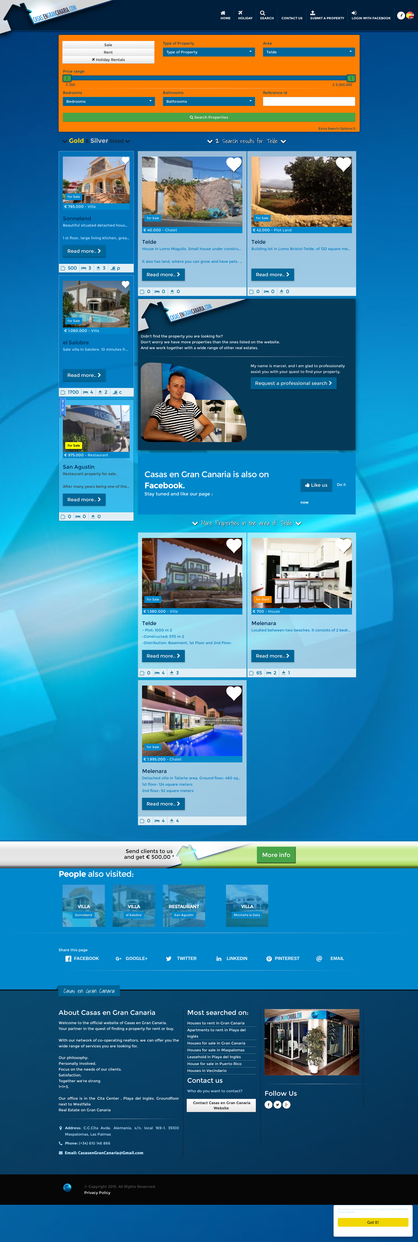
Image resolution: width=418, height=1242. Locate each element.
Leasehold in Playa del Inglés (214, 1056)
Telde (149, 242)
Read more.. (163, 275)
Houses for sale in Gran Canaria (216, 1043)
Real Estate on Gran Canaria (85, 1110)
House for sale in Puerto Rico (214, 1063)
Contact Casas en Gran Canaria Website (221, 1105)
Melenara (263, 623)
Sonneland (77, 218)
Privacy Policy (97, 1192)
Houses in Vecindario (207, 1070)
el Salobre (76, 342)
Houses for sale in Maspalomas (216, 1050)
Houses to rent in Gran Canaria (216, 1023)
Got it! (373, 1222)
